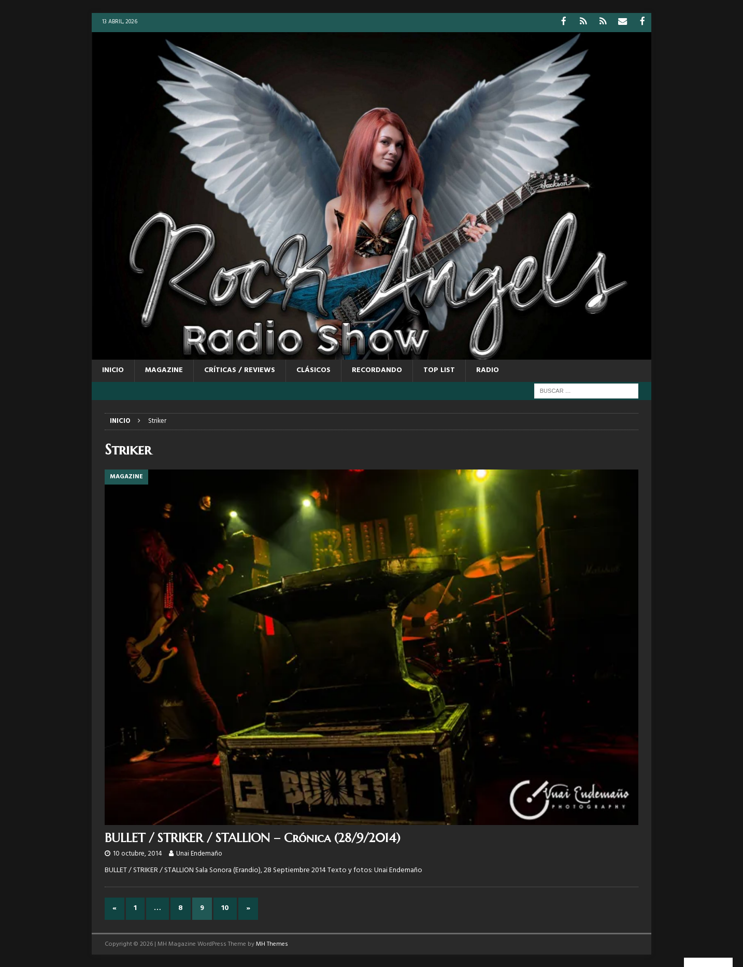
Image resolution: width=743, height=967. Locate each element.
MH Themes (272, 943)
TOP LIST (439, 370)
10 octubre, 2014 (137, 853)
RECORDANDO (377, 370)
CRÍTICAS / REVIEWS (239, 370)
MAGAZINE (164, 370)
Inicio (113, 370)
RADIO (487, 370)
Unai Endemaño (199, 853)
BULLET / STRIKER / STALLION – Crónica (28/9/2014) (253, 837)
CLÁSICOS (313, 370)
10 (225, 908)
